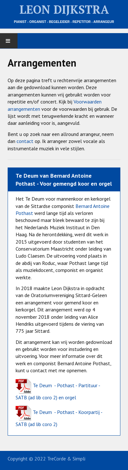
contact (25, 141)
